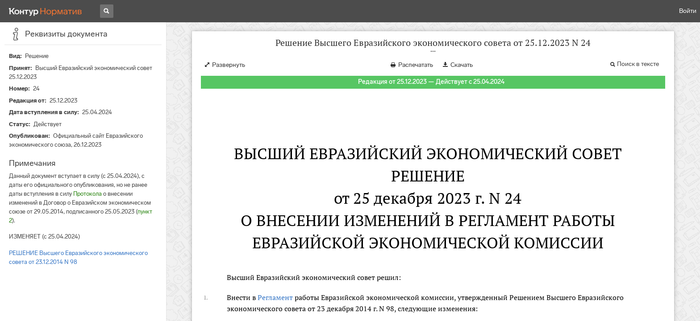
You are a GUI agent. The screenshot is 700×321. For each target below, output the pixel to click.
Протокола (87, 193)
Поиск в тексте (638, 64)
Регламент (275, 297)
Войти (687, 11)
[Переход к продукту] (45, 11)
